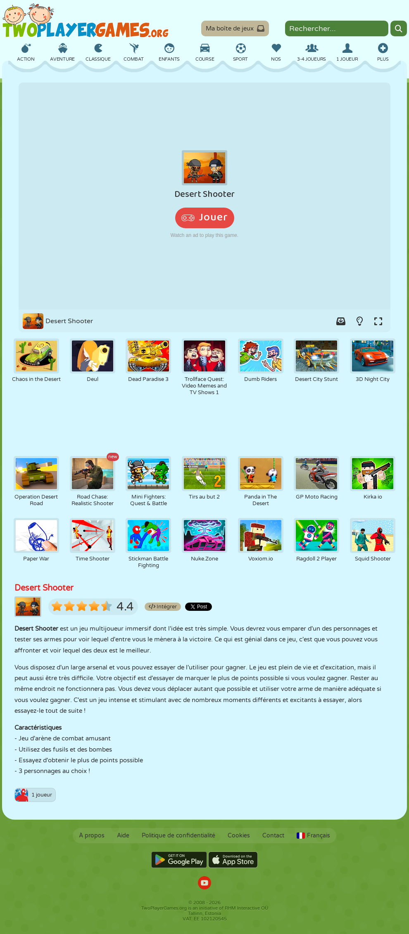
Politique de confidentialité (178, 835)
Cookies (239, 835)
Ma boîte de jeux (235, 28)
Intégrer (163, 606)
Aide (123, 835)
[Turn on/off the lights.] (359, 321)
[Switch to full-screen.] (378, 321)
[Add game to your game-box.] (341, 321)
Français (313, 835)
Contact (273, 835)
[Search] (398, 28)
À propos (92, 835)
